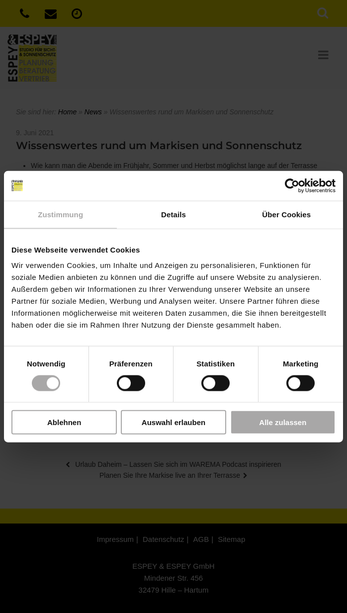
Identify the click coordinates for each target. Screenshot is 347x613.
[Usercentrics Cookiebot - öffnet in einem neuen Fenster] (292, 185)
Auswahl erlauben (173, 422)
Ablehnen (64, 422)
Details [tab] (173, 214)
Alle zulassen (282, 422)
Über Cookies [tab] (286, 214)
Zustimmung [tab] (60, 214)
